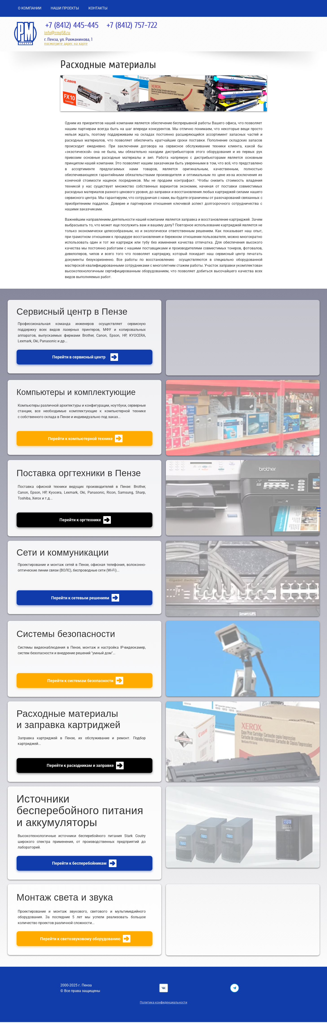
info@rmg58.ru (57, 32)
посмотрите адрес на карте (66, 43)
